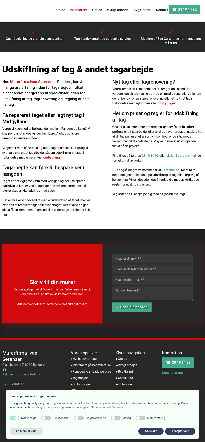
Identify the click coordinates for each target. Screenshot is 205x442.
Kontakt (162, 9)
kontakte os (171, 170)
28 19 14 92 (150, 155)
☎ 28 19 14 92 (178, 362)
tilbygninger (166, 103)
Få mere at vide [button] (26, 431)
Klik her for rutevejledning (21, 374)
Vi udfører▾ (78, 9)
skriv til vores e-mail (181, 155)
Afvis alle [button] (151, 431)
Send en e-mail (173, 372)
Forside (59, 9)
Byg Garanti (142, 9)
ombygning (51, 157)
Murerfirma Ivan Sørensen (32, 82)
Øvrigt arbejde (118, 9)
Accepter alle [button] (180, 431)
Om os (97, 9)
